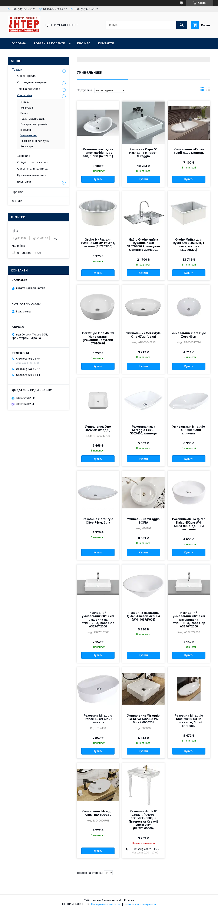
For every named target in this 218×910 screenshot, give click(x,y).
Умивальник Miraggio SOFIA (143, 520)
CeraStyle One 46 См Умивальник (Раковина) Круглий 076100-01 (98, 338)
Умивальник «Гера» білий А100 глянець (189, 151)
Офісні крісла (26, 75)
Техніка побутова (28, 88)
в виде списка (208, 90)
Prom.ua (129, 900)
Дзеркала (23, 155)
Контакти (106, 43)
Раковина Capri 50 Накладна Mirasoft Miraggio (143, 153)
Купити (97, 179)
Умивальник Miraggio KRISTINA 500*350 (98, 813)
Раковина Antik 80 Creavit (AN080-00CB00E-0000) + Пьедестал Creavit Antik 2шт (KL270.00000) (143, 820)
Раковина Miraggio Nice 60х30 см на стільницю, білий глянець (189, 720)
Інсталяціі (26, 129)
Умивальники (28, 135)
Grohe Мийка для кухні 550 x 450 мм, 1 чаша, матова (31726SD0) (188, 244)
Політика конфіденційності (139, 904)
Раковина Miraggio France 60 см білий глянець (97, 719)
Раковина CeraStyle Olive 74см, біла (98, 520)
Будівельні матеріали (31, 175)
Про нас (83, 43)
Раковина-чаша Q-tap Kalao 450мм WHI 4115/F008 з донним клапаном (188, 524)
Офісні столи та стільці (32, 168)
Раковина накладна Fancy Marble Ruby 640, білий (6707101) (98, 153)
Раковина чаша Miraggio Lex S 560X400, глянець (143, 430)
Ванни (24, 113)
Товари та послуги (49, 43)
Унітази (24, 102)
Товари (17, 69)
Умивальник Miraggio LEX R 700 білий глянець (188, 430)
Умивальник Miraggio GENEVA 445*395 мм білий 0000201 (143, 719)
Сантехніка (24, 95)
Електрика (24, 181)
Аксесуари (26, 146)
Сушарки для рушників (33, 124)
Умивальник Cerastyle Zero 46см (189, 334)
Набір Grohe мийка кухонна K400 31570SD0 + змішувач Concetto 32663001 (143, 244)
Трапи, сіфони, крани (32, 118)
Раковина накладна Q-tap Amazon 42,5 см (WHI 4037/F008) (143, 616)
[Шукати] (181, 25)
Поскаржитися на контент (106, 904)
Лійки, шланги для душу (34, 140)
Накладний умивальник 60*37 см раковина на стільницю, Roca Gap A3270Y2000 (98, 619)
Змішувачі (26, 107)
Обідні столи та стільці (32, 162)
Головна (18, 43)
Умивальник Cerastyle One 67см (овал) (143, 334)
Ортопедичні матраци (32, 82)
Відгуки (17, 200)
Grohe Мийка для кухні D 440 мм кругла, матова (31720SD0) (98, 243)
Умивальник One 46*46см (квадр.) (98, 428)
